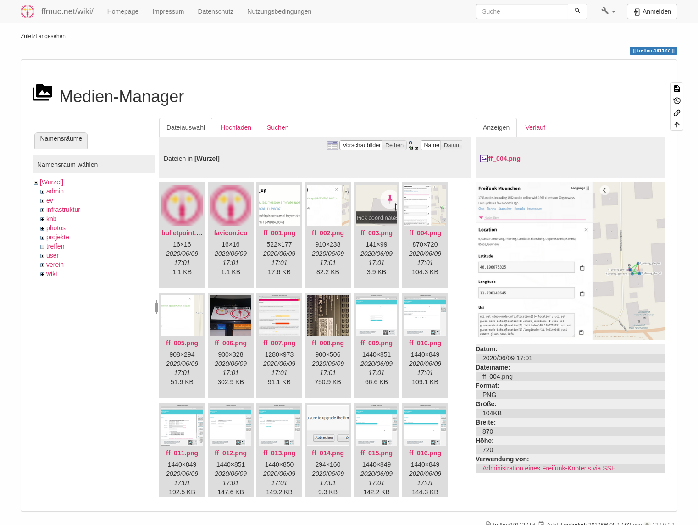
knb (51, 218)
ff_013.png (279, 453)
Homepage (123, 11)
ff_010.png (425, 343)
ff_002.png (328, 233)
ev (49, 200)
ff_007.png (279, 343)
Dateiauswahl (185, 127)
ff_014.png (328, 453)
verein (55, 264)
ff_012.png (231, 453)
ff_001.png (279, 233)
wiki (51, 273)
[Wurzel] (51, 182)
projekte (57, 237)
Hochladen (236, 127)
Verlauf (535, 127)
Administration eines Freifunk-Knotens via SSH (549, 468)
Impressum (168, 11)
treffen (55, 246)
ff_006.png (231, 343)
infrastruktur (63, 209)
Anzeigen (496, 127)
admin (55, 191)
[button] (608, 11)
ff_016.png (425, 453)
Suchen (277, 127)
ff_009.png (376, 343)
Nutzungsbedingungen (279, 11)
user (52, 255)
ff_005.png (182, 343)
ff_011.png (182, 453)
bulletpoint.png (184, 233)
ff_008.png (328, 343)
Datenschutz (215, 11)
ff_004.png (425, 233)
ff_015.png (376, 453)
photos (56, 228)
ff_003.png (376, 233)
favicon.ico (230, 233)
